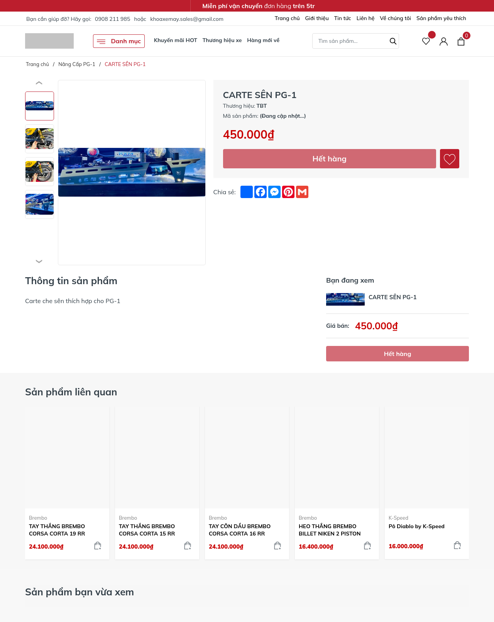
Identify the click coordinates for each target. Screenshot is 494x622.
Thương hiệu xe (222, 40)
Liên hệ (366, 18)
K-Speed (398, 518)
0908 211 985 (112, 18)
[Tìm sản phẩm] (355, 41)
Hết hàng (330, 158)
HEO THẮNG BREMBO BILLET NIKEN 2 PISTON (330, 530)
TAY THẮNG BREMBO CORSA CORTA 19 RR (57, 530)
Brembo (38, 518)
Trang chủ (287, 18)
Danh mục (119, 41)
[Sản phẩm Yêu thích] (426, 41)
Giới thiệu (317, 18)
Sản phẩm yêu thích (441, 18)
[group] (131, 172)
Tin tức (342, 18)
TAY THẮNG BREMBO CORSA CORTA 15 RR (147, 530)
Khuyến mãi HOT (175, 40)
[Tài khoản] (444, 41)
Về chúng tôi (395, 18)
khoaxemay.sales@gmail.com (186, 18)
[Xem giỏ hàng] (461, 41)
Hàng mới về (263, 40)
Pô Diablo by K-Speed (417, 526)
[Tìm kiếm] (393, 40)
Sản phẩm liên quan (71, 392)
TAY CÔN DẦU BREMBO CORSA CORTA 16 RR (240, 530)
